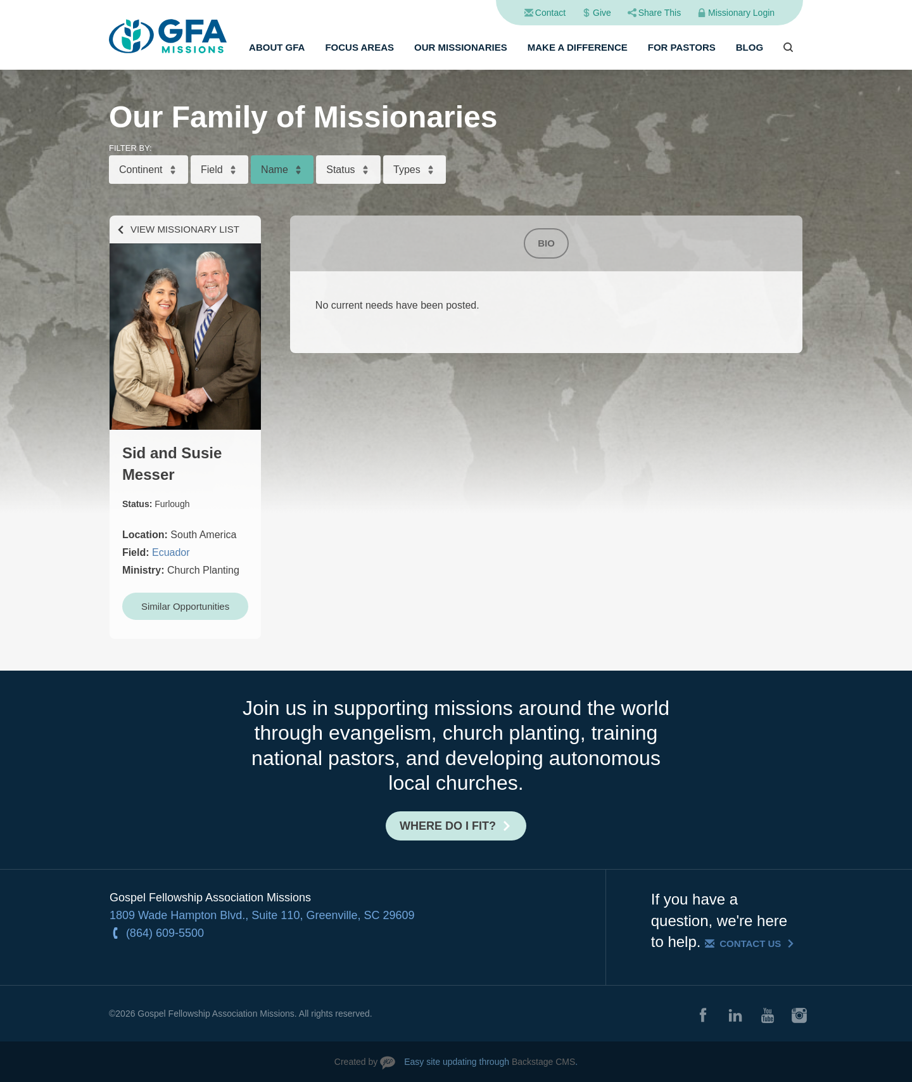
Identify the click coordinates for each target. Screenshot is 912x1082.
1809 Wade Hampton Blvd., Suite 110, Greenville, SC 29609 (262, 915)
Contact (550, 13)
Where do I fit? (448, 826)
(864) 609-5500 (165, 933)
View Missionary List (184, 229)
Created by (355, 1062)
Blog (749, 47)
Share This (659, 13)
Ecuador (171, 552)
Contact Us (750, 943)
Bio (546, 243)
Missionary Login (741, 13)
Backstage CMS (543, 1062)
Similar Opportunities (185, 606)
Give (602, 13)
